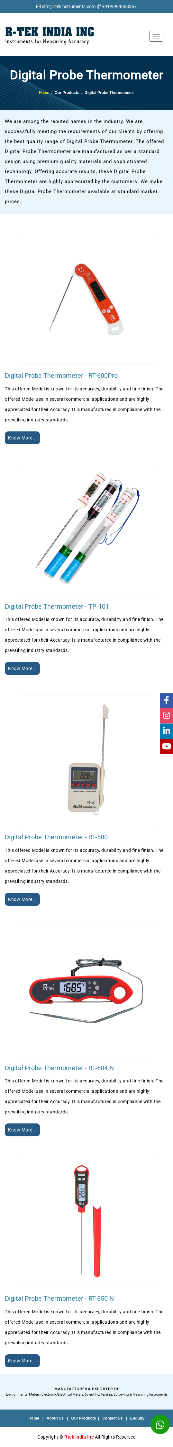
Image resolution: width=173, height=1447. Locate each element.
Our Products (83, 1418)
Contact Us (112, 1418)
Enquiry (137, 1418)
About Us (55, 1418)
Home (44, 92)
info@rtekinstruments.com (69, 6)
